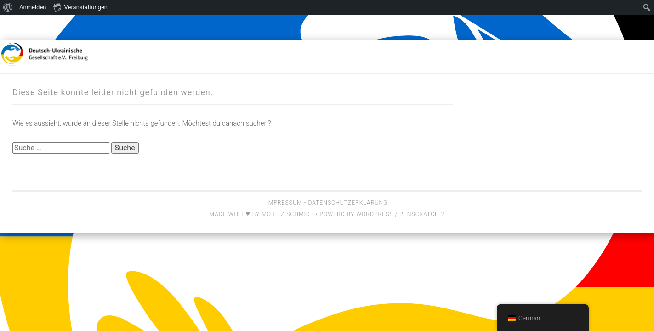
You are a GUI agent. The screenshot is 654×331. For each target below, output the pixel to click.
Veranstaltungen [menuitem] (80, 7)
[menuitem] (8, 7)
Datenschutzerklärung (347, 203)
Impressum (284, 203)
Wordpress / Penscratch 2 (400, 214)
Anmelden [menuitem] (32, 7)
